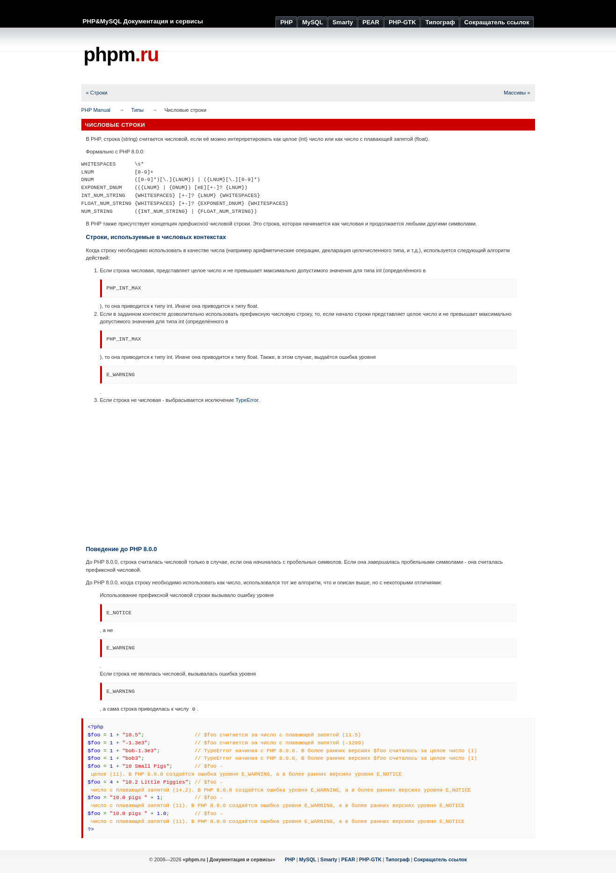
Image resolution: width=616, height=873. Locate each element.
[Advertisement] (365, 56)
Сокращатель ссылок (440, 859)
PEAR (348, 859)
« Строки (97, 92)
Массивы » (517, 92)
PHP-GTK (370, 859)
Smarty (328, 859)
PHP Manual (96, 110)
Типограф (397, 859)
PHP (290, 859)
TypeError (247, 400)
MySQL (308, 859)
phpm (121, 54)
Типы (137, 110)
